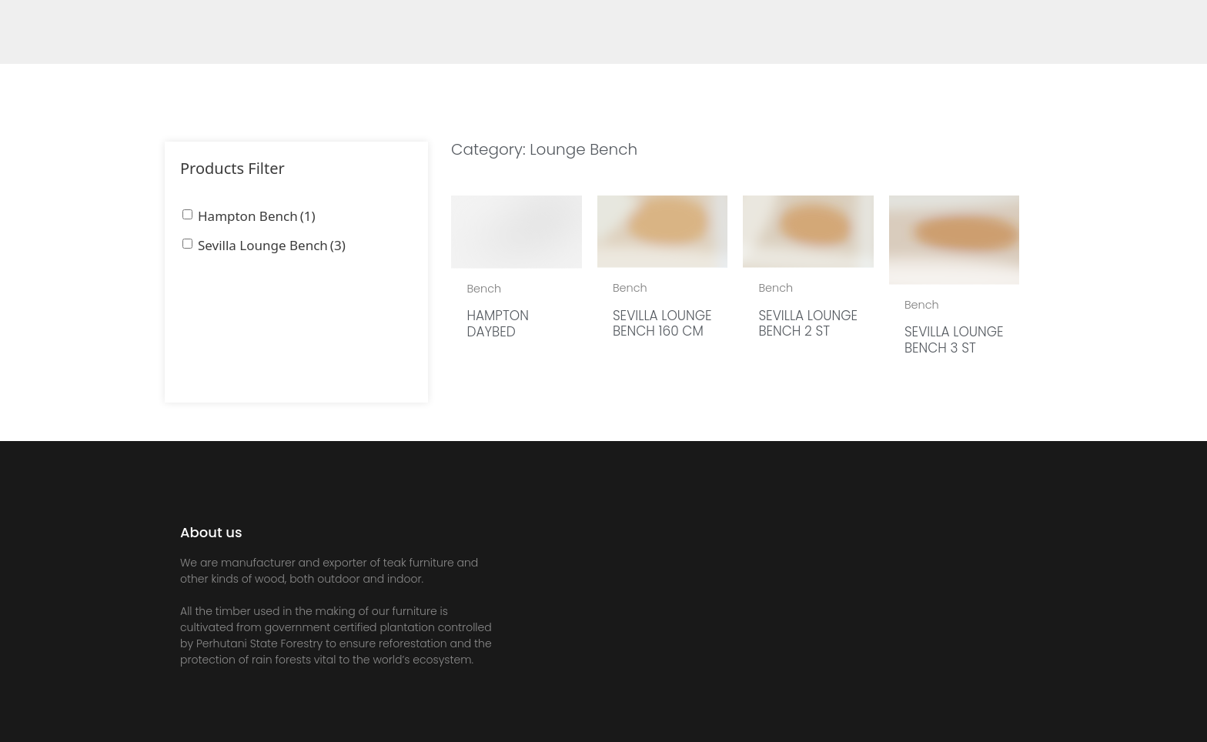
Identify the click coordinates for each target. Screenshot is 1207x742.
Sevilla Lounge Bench (272, 245)
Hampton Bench (257, 216)
